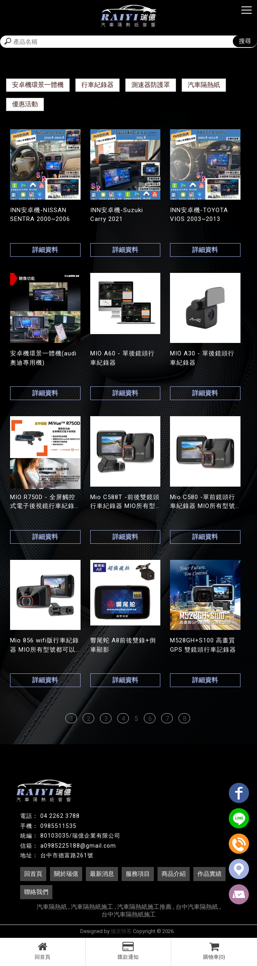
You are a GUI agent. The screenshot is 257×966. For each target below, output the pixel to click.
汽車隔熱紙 (204, 85)
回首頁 (42, 950)
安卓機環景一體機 (38, 85)
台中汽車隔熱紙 (197, 906)
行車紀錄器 (97, 85)
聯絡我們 (36, 892)
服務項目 (138, 873)
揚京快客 (121, 931)
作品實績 (209, 873)
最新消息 (102, 873)
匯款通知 (128, 950)
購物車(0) (214, 950)
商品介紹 (174, 873)
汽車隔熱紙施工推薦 (144, 906)
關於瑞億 (66, 873)
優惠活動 (25, 104)
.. (176, 931)
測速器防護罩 (150, 85)
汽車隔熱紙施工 (92, 906)
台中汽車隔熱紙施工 (129, 914)
